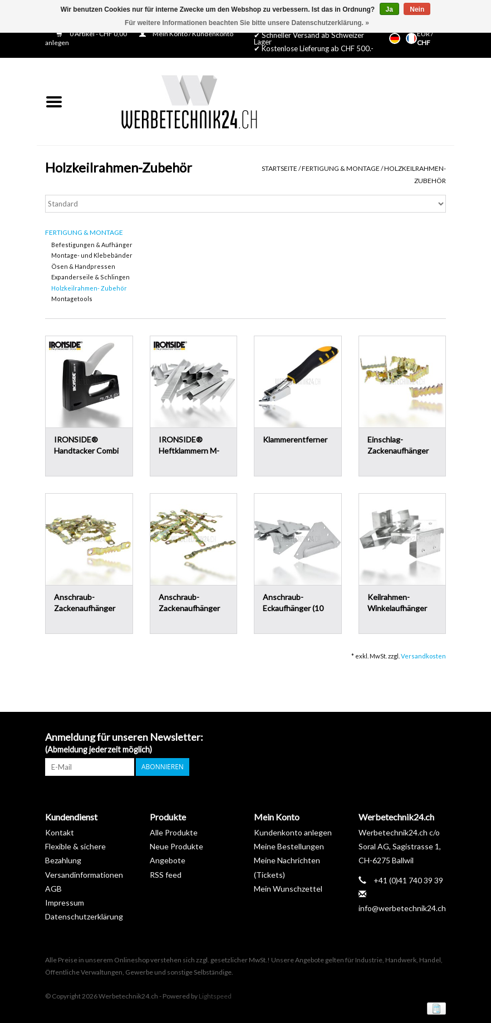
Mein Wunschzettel (288, 888)
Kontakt (59, 832)
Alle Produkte (174, 832)
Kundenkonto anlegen (293, 832)
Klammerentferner (295, 439)
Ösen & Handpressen (83, 266)
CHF (423, 42)
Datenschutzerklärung (84, 916)
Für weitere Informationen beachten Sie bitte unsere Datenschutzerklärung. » (247, 23)
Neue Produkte (176, 846)
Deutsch (394, 38)
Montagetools (71, 298)
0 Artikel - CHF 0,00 (92, 33)
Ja (389, 9)
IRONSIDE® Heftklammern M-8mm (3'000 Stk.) (189, 445)
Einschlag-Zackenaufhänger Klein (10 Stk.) (398, 445)
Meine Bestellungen (289, 846)
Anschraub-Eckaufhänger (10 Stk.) (293, 603)
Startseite (279, 168)
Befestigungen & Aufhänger (91, 244)
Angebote (167, 860)
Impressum (64, 902)
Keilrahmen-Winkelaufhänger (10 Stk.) (397, 603)
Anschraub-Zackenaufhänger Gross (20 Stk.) (189, 603)
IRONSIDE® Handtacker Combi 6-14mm (86, 445)
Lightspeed (215, 996)
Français (411, 38)
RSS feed (165, 874)
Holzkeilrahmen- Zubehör (89, 288)
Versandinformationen (84, 874)
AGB (53, 888)
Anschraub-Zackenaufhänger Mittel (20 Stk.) (84, 603)
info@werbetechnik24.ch (402, 908)
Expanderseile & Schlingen (90, 277)
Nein (417, 9)
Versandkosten (423, 656)
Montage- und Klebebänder (91, 255)
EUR (424, 33)
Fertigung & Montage (341, 168)
